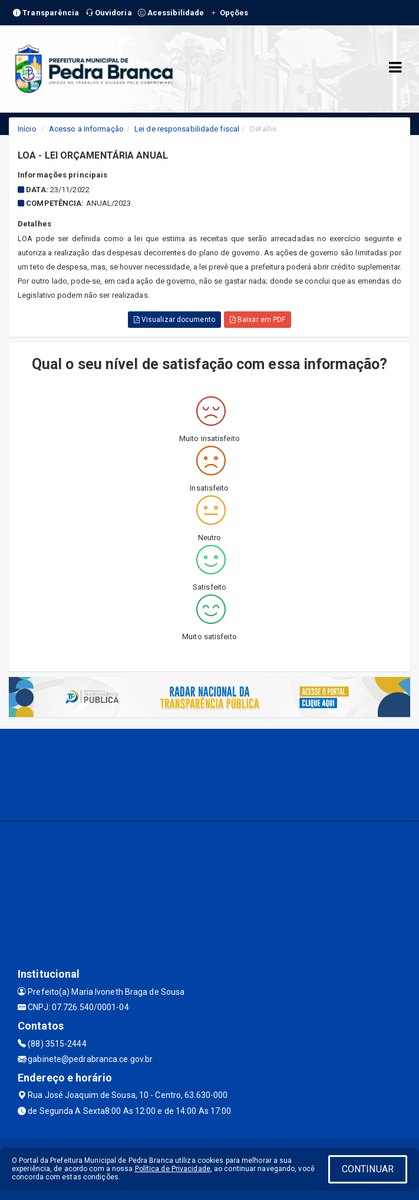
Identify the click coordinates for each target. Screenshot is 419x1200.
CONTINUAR (368, 1169)
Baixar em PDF (258, 319)
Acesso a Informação (86, 128)
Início (27, 128)
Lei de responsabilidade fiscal (186, 128)
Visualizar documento (174, 319)
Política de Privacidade (172, 1169)
